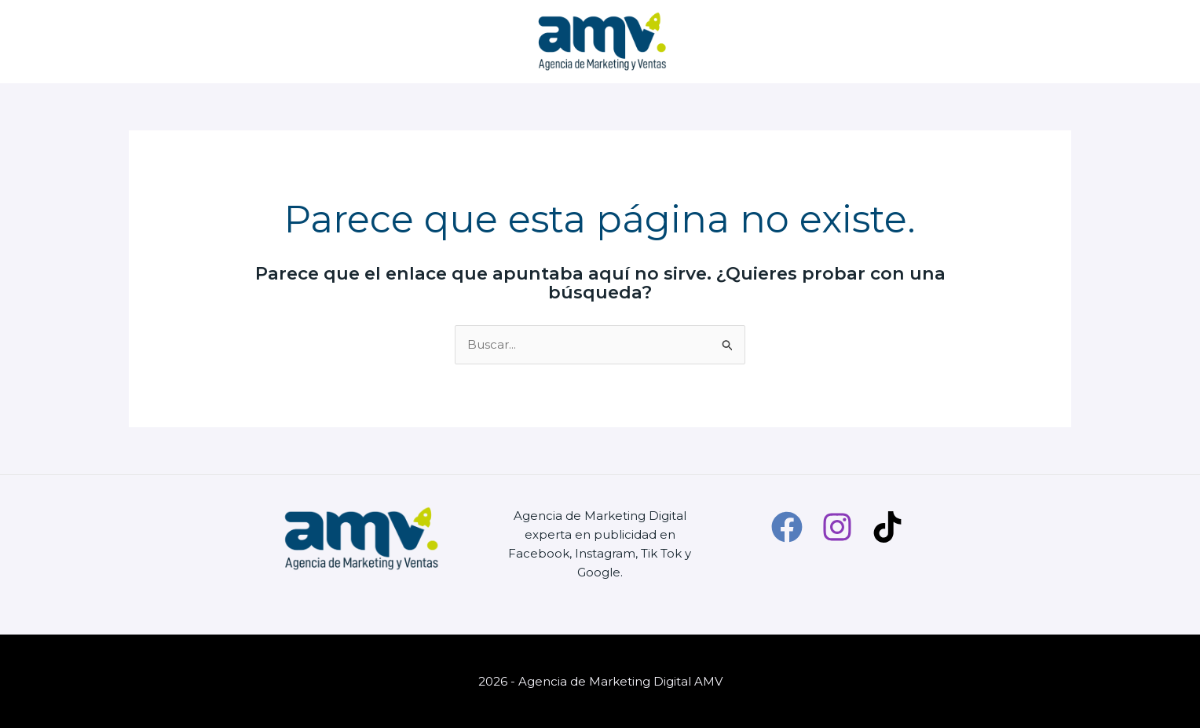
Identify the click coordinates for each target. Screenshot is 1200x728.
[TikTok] (887, 527)
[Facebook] (786, 527)
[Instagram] (837, 527)
